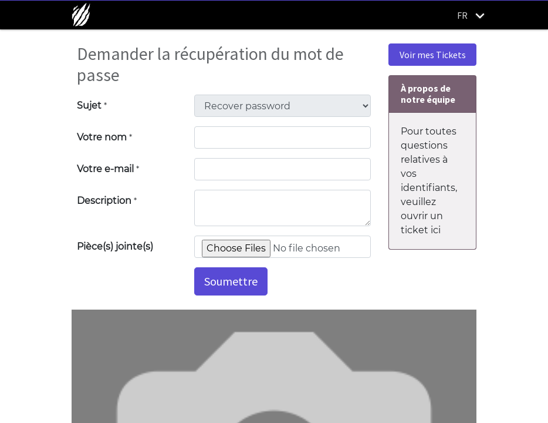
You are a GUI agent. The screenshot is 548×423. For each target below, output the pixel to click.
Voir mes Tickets (433, 55)
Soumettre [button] (231, 281)
